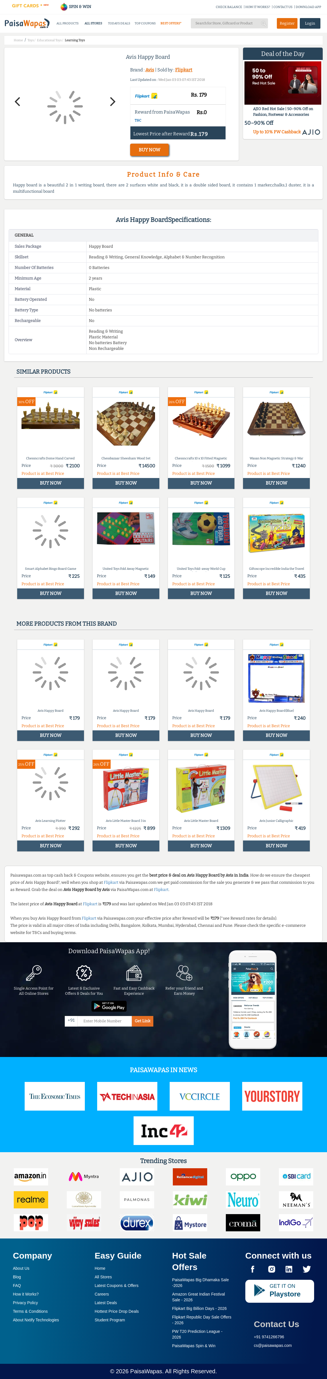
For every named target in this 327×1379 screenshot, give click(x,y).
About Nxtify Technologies (36, 1320)
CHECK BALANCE (229, 7)
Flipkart (183, 70)
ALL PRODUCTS (67, 23)
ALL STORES (93, 23)
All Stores (103, 1277)
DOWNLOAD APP (308, 7)
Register (287, 23)
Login (310, 23)
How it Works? (26, 1294)
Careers (102, 1294)
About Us (21, 1268)
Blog (17, 1277)
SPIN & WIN (75, 6)
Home (100, 1268)
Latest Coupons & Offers (116, 1285)
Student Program (110, 1320)
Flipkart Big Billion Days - (199, 1308)
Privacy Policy (25, 1302)
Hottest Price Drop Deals (117, 1311)
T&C (138, 120)
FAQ (17, 1285)
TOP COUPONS (145, 23)
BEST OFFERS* (170, 23)
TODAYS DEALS (119, 23)
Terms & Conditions (30, 1311)
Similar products (43, 371)
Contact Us (276, 1324)
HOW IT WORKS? (257, 7)
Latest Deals (106, 1302)
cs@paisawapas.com (273, 1345)
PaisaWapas (146, 1371)
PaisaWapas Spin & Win (194, 1345)
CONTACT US (283, 7)
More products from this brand (66, 623)
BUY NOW (149, 150)
